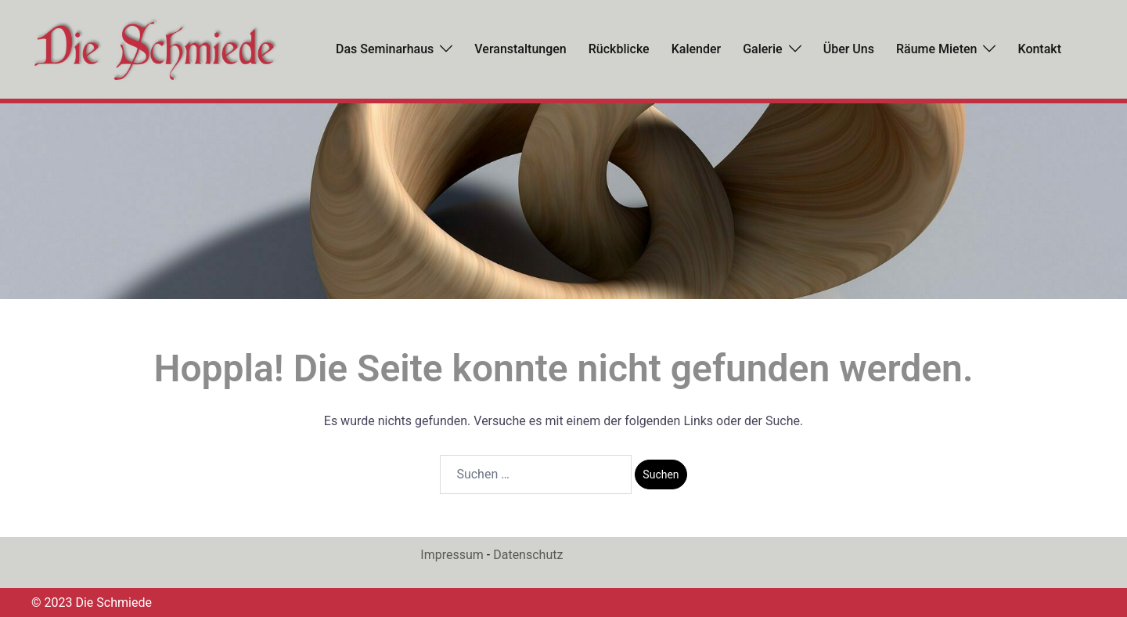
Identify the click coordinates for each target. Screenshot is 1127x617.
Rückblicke (619, 48)
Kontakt (1039, 48)
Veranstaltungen (520, 48)
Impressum (452, 554)
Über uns (848, 48)
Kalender (697, 48)
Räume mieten (937, 48)
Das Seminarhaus (385, 48)
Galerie (762, 48)
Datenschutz (528, 554)
